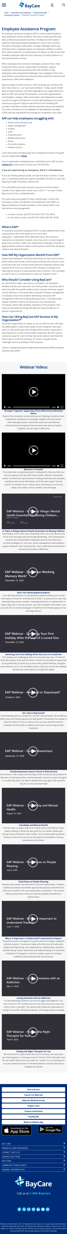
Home (6, 12)
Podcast (48, 1209)
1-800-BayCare (40, 1193)
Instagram (29, 1209)
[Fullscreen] (62, 407)
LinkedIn (38, 1209)
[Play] (33, 392)
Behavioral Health (40, 12)
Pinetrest (33, 1209)
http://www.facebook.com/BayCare (19, 1209)
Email (24, 156)
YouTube (43, 1209)
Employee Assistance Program (33, 15)
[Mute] (58, 407)
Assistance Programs (12, 15)
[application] (33, 392)
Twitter (24, 1209)
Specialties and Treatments (21, 12)
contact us (7, 164)
